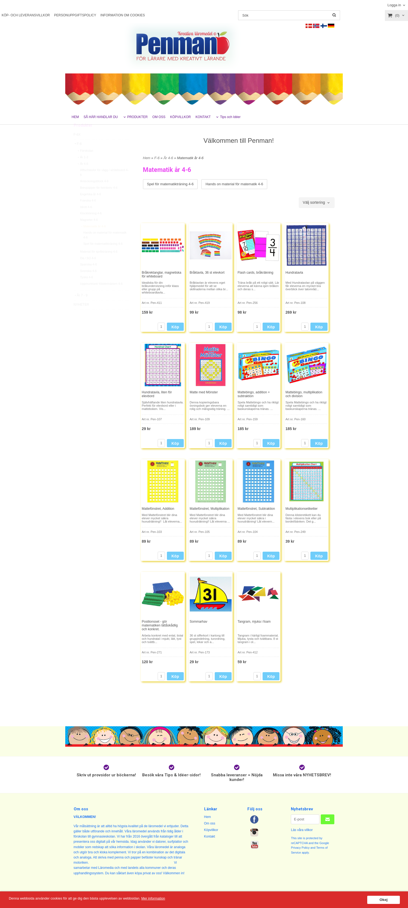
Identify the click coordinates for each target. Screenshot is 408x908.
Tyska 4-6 (86, 289)
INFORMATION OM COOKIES (122, 15)
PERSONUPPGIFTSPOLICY (75, 15)
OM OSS (159, 117)
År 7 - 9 (81, 308)
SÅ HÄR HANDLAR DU (101, 117)
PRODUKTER (137, 117)
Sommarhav (198, 621)
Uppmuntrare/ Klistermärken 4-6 (101, 296)
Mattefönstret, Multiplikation (209, 509)
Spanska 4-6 (88, 276)
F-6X (77, 147)
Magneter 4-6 (89, 232)
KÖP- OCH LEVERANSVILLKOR (26, 15)
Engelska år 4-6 (90, 206)
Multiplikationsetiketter (301, 509)
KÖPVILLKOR (180, 117)
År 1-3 (82, 169)
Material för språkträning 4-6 (99, 263)
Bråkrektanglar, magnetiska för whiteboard (161, 274)
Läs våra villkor (302, 830)
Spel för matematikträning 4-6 (103, 256)
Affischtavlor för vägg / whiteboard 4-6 (104, 185)
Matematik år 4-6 (93, 238)
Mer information (164, 899)
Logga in (394, 5)
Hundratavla (294, 272)
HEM (75, 117)
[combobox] (317, 202)
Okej (383, 900)
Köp (175, 327)
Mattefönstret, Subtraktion (256, 509)
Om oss (209, 823)
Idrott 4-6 (86, 219)
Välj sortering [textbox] (314, 202)
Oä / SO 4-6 (88, 270)
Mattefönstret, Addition (158, 509)
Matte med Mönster (204, 392)
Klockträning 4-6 (91, 225)
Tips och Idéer (230, 117)
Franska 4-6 (88, 212)
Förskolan (85, 163)
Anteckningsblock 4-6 (94, 193)
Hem (146, 158)
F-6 (78, 156)
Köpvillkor (211, 830)
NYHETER (81, 317)
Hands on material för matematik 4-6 (105, 247)
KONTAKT (203, 117)
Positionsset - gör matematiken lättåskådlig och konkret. (160, 625)
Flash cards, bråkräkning (255, 272)
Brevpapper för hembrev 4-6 (99, 200)
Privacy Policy (300, 847)
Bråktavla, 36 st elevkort (207, 272)
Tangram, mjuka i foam (254, 621)
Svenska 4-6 (88, 283)
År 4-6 (82, 176)
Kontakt (209, 836)
